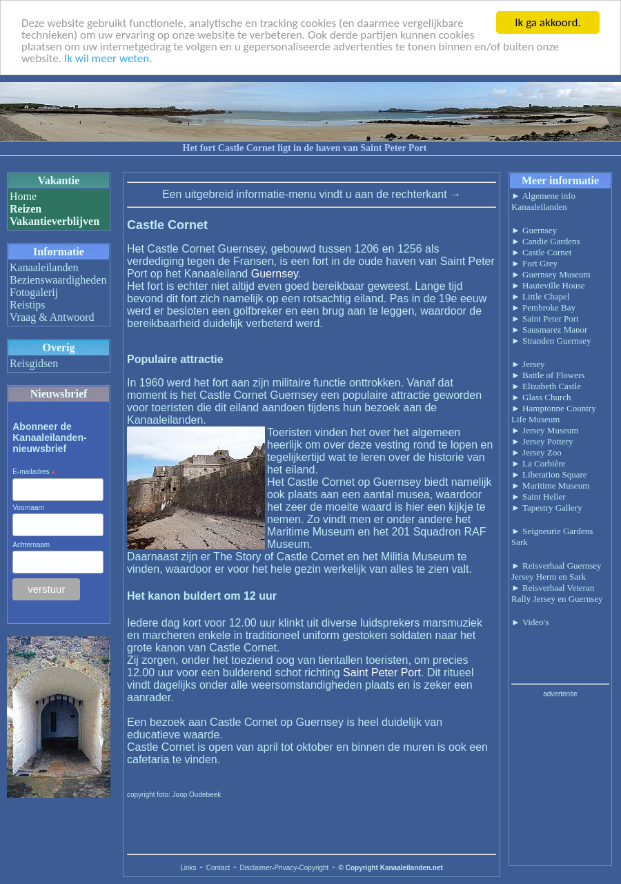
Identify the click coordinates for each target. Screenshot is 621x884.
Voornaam (28, 507)
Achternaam (31, 545)
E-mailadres (33, 472)
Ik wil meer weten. (108, 57)
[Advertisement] (560, 780)
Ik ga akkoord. (547, 22)
